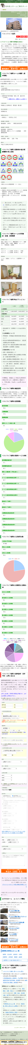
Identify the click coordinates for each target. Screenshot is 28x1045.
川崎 (8, 991)
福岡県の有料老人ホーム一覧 (10, 951)
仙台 (18, 993)
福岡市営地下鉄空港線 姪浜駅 (11, 980)
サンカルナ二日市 (13, 940)
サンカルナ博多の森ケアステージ (18, 916)
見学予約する (6, 796)
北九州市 (9, 954)
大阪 (4, 995)
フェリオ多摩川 (13, 934)
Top (1, 1032)
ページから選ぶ (13, 971)
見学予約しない (17, 796)
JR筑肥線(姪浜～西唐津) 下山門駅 (13, 978)
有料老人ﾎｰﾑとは (18, 1032)
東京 (23, 988)
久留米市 (15, 954)
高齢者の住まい (4, 1035)
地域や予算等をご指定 (11, 1012)
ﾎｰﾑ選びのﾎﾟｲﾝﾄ (4, 1033)
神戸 (8, 995)
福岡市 (4, 954)
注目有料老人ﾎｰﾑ (8, 1032)
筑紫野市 (5, 957)
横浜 (4, 991)
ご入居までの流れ (14, 1033)
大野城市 (10, 957)
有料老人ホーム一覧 (9, 1003)
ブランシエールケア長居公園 (16, 922)
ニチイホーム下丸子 (14, 928)
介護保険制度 (13, 1035)
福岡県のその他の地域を (10, 960)
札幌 (15, 993)
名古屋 (23, 993)
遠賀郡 (20, 957)
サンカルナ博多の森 (14, 910)
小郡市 (20, 954)
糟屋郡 (15, 957)
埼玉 (11, 991)
